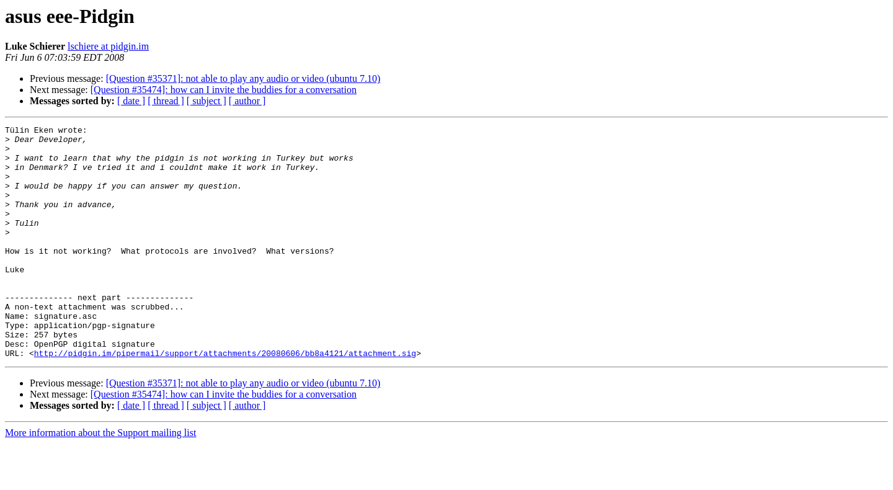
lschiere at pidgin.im (108, 46)
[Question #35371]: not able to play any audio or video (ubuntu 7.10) (243, 78)
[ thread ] (166, 101)
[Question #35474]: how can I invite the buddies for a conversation (224, 89)
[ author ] (247, 101)
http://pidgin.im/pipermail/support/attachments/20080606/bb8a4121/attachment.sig (225, 399)
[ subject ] (206, 101)
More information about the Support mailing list (100, 479)
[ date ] (131, 101)
